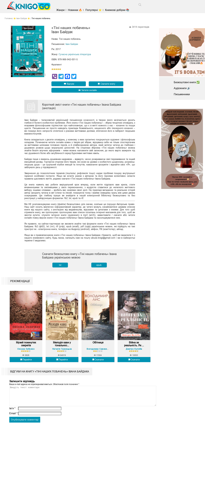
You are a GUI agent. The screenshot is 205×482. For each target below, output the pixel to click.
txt (60, 265)
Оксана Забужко (25, 350)
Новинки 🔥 (76, 10)
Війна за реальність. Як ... (134, 346)
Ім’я (12, 414)
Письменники (182, 94)
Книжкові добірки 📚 (118, 10)
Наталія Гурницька (62, 350)
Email (13, 419)
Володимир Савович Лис (100, 350)
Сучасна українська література (75, 54)
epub (99, 265)
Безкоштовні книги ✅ (187, 82)
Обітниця (98, 344)
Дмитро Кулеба (134, 350)
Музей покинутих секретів (26, 346)
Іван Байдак (72, 44)
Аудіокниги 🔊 (182, 88)
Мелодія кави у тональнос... (62, 346)
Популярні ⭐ (94, 10)
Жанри (61, 10)
